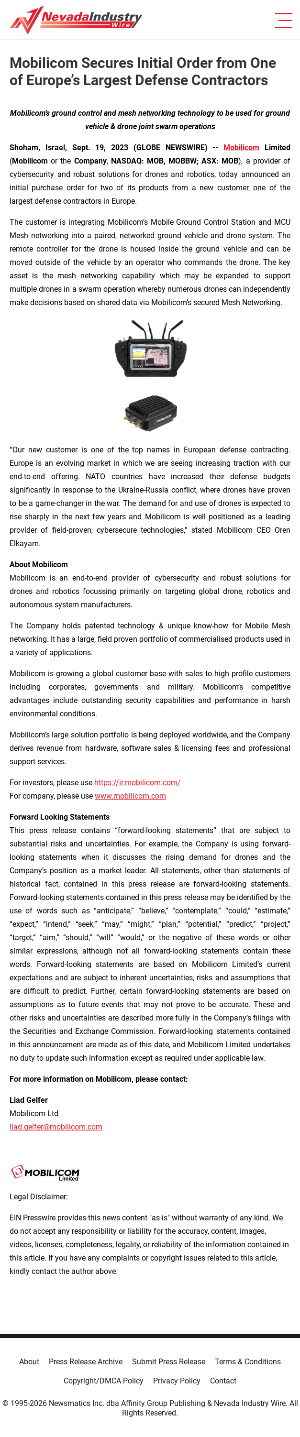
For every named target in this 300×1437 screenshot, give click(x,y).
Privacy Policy (176, 1380)
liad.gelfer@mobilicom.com (56, 1126)
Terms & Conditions (248, 1361)
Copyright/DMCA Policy (104, 1380)
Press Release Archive (85, 1361)
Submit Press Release (168, 1361)
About (29, 1361)
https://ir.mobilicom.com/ (137, 782)
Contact (223, 1380)
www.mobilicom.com (130, 796)
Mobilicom (241, 147)
